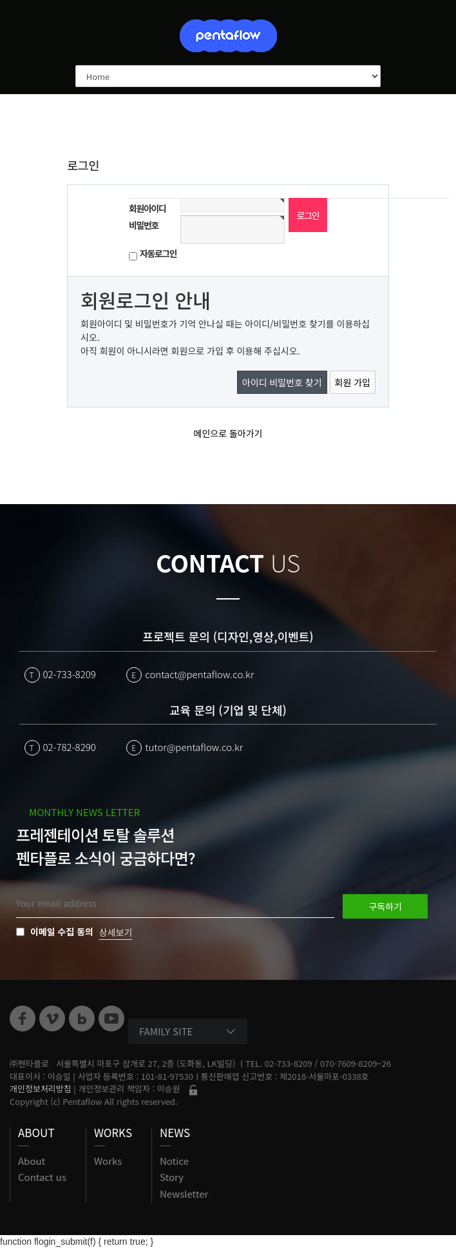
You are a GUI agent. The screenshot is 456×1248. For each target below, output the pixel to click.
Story (172, 1177)
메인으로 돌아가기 (228, 433)
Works (108, 1160)
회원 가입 (352, 382)
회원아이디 (147, 208)
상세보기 (116, 932)
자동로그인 (158, 253)
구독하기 (385, 906)
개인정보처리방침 (40, 1088)
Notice (174, 1160)
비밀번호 (143, 225)
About (31, 1160)
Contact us (42, 1177)
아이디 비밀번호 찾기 (282, 382)
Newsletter (184, 1193)
